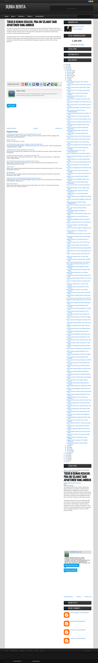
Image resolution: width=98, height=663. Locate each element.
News (13, 16)
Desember (69, 70)
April (68, 447)
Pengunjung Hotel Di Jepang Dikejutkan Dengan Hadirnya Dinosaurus (24, 178)
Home (6, 16)
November (69, 72)
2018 (66, 456)
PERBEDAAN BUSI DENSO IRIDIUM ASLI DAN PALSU (20, 150)
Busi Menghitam (11, 172)
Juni (68, 80)
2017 (66, 458)
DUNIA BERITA (16, 7)
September (69, 75)
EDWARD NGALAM (79, 26)
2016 (66, 460)
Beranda (7, 1)
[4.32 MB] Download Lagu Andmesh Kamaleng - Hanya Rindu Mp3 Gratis (25, 144)
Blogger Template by (31, 661)
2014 (66, 461)
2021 (66, 69)
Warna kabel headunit (12, 183)
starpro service (10, 166)
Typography (22, 650)
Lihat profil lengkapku (77, 29)
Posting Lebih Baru (11, 128)
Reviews (21, 16)
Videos (30, 16)
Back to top (88, 650)
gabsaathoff (73, 621)
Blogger (82, 44)
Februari (69, 450)
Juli (68, 78)
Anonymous (73, 630)
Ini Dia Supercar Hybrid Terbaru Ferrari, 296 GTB (78, 262)
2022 (66, 67)
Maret (68, 449)
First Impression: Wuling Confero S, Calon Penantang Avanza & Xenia (24, 134)
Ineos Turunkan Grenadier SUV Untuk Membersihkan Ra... (75, 111)
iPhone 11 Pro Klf (11, 140)
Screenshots (39, 16)
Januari (69, 452)
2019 (66, 455)
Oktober (69, 74)
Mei (68, 445)
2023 (66, 66)
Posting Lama (58, 128)
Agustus (69, 77)
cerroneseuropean (74, 612)
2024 (66, 64)
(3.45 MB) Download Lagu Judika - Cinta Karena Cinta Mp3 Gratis (23, 155)
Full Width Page (13, 650)
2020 (66, 453)
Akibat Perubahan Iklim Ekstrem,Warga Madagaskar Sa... (76, 202)
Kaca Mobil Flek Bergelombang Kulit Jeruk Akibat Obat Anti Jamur (23, 161)
